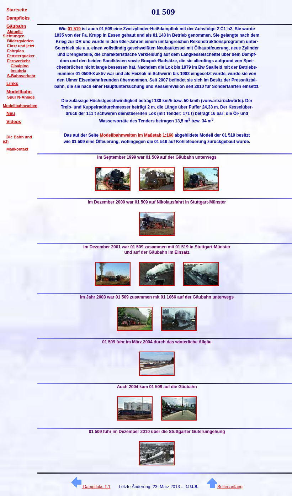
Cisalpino (19, 66)
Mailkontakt (17, 149)
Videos (13, 121)
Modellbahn (19, 91)
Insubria (18, 71)
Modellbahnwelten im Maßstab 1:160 (136, 135)
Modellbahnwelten (20, 106)
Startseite (16, 9)
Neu (10, 113)
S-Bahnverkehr (21, 76)
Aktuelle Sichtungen (14, 34)
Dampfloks (18, 18)
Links (12, 83)
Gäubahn (16, 26)
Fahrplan (15, 51)
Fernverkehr (18, 61)
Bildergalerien (20, 41)
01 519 (74, 28)
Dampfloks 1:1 (90, 486)
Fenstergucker (20, 56)
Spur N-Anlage (21, 97)
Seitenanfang (225, 486)
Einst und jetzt (20, 46)
